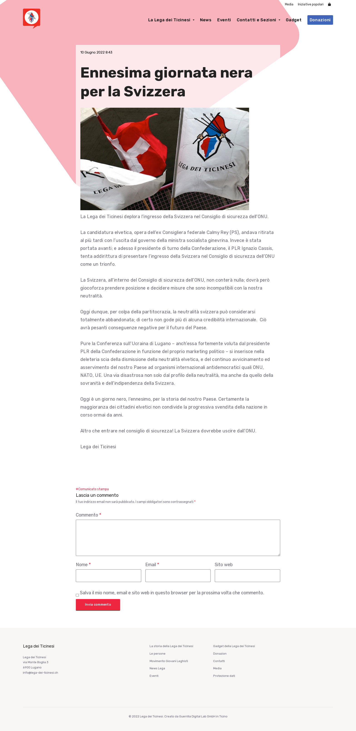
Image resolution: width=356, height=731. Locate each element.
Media (289, 4)
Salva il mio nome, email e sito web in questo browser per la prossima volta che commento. (172, 592)
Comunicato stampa (93, 489)
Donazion (220, 653)
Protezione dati (224, 675)
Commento (88, 515)
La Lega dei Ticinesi (169, 19)
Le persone (158, 653)
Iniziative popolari (311, 4)
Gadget (294, 19)
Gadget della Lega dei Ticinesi (234, 646)
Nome (83, 564)
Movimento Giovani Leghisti (169, 661)
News (206, 19)
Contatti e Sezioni (256, 19)
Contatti (219, 661)
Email (152, 564)
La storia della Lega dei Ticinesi (171, 646)
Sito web (224, 564)
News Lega (157, 668)
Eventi (224, 19)
